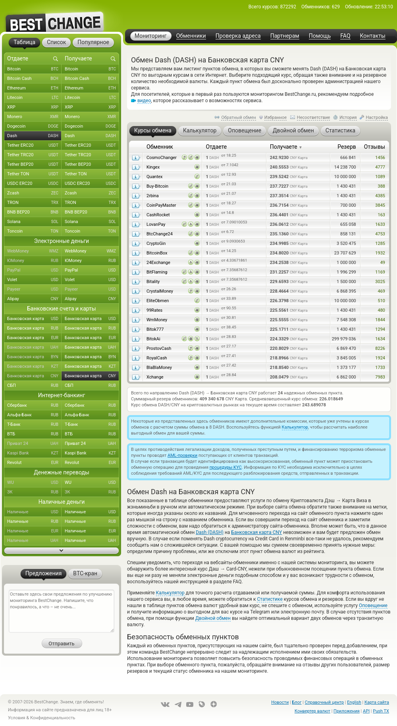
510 (381, 300)
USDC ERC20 (34, 183)
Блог (296, 702)
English (354, 702)
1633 (380, 224)
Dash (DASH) (210, 532)
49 (382, 262)
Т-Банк (34, 424)
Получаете (286, 147)
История (348, 117)
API (366, 711)
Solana (34, 222)
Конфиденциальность (52, 717)
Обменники (191, 36)
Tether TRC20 (34, 155)
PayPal (34, 270)
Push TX (381, 711)
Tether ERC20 (34, 145)
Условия (16, 717)
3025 (380, 281)
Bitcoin (34, 69)
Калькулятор (295, 427)
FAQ (345, 36)
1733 (380, 367)
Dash (34, 136)
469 (381, 291)
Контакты (372, 36)
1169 (380, 272)
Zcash (34, 193)
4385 (380, 195)
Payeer (34, 289)
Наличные (34, 512)
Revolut (34, 463)
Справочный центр (324, 702)
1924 (380, 358)
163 (381, 214)
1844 (380, 319)
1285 (380, 243)
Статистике (269, 599)
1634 (380, 339)
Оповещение (373, 605)
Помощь (320, 36)
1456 (380, 157)
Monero (34, 117)
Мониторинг (151, 36)
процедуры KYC (226, 467)
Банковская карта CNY (256, 532)
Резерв (346, 147)
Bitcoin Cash (34, 78)
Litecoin (34, 98)
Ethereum (34, 88)
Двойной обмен (213, 618)
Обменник (159, 147)
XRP (34, 107)
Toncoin (34, 231)
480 (381, 310)
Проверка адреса (238, 36)
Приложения (346, 711)
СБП (34, 385)
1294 (380, 329)
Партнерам (284, 36)
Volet (34, 280)
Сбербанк (34, 405)
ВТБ (34, 434)
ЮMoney (34, 261)
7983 (380, 377)
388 (381, 186)
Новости (280, 702)
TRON (34, 203)
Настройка (377, 117)
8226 (380, 348)
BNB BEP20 (34, 212)
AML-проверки (182, 455)
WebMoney (34, 251)
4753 (380, 234)
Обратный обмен (238, 117)
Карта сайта (376, 702)
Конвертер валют (312, 711)
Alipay (34, 299)
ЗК (34, 492)
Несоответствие (313, 117)
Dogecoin (34, 126)
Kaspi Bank (34, 453)
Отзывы (374, 147)
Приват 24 (34, 443)
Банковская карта (34, 319)
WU (34, 482)
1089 (380, 176)
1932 (380, 253)
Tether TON (34, 174)
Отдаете (216, 147)
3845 (380, 205)
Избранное (275, 117)
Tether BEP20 (34, 164)
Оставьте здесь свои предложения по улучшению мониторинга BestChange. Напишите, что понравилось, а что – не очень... (61, 611)
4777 (380, 167)
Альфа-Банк (34, 415)
